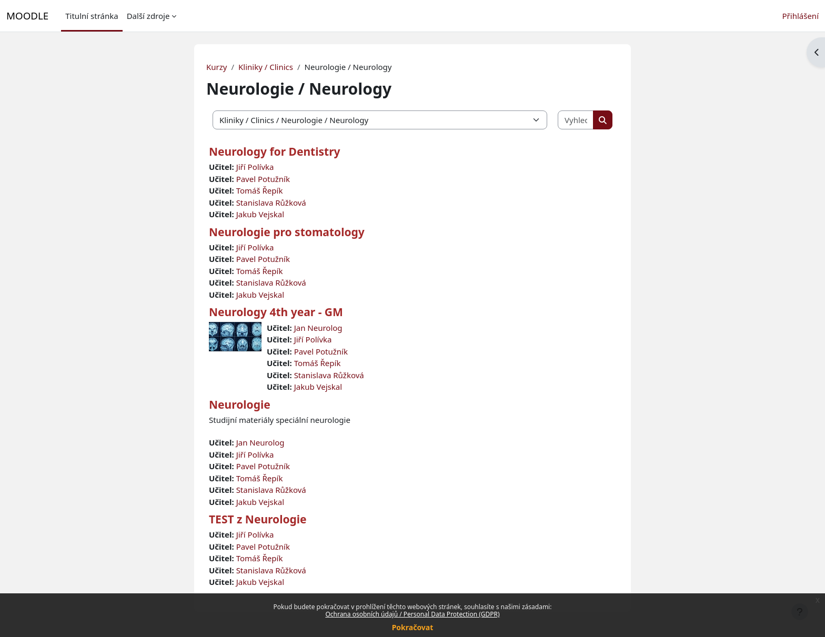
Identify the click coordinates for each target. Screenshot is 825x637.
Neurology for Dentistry (274, 151)
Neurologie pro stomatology (287, 232)
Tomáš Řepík (259, 190)
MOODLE (27, 15)
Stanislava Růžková (271, 202)
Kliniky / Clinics (265, 67)
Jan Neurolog (318, 327)
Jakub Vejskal (260, 214)
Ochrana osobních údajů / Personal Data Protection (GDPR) (412, 614)
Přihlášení (800, 16)
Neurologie (239, 404)
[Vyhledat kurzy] (576, 120)
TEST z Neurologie (258, 519)
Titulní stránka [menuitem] (91, 16)
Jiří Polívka (255, 166)
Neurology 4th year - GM (276, 312)
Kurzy (216, 67)
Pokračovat (413, 627)
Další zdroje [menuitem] (148, 16)
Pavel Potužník (263, 179)
